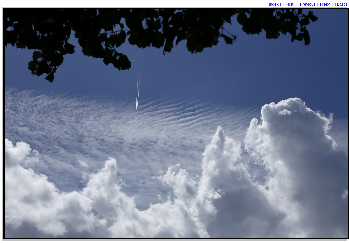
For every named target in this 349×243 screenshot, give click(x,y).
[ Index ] (274, 4)
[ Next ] (327, 4)
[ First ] (290, 4)
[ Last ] (341, 4)
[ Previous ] (308, 4)
